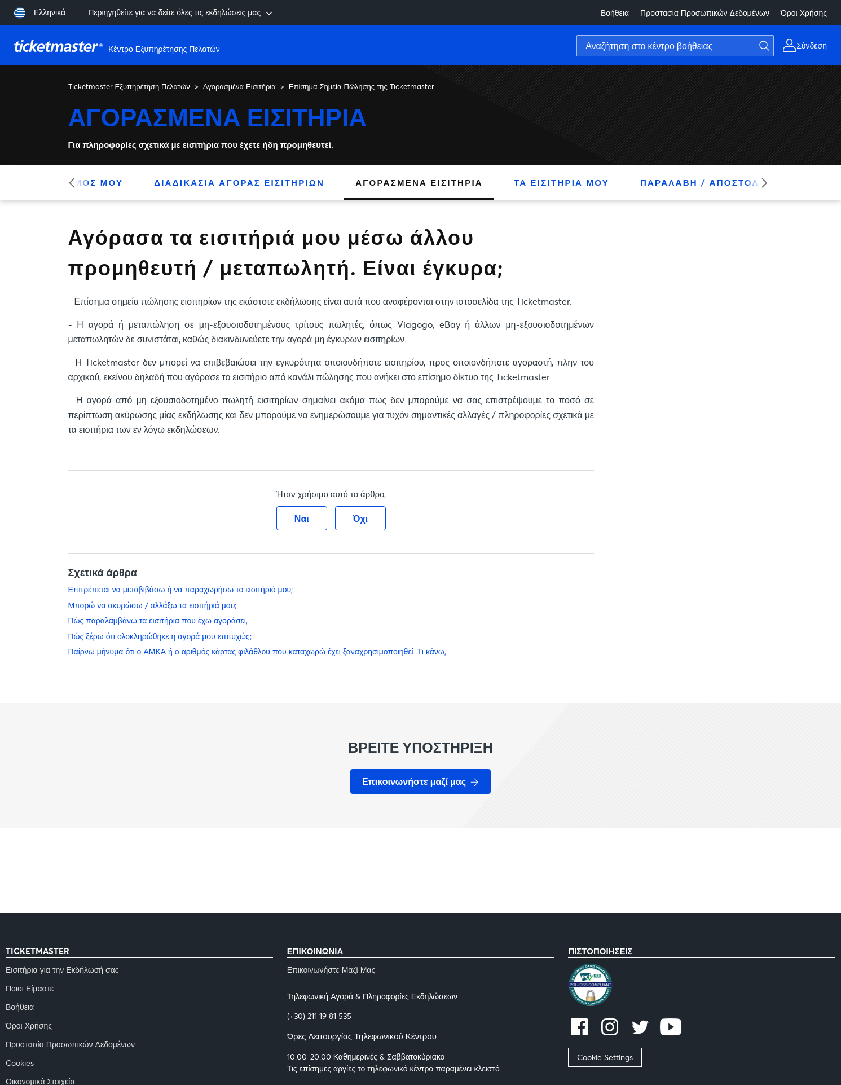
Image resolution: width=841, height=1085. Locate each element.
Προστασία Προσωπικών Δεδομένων (704, 12)
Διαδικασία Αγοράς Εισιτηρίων (239, 182)
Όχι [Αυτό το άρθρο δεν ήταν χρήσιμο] (360, 518)
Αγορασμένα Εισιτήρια (239, 86)
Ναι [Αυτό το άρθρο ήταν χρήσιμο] (301, 518)
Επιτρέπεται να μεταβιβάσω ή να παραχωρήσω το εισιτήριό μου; (180, 589)
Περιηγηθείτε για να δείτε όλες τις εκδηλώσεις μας (181, 12)
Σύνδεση (811, 45)
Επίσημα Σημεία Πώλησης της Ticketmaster (361, 86)
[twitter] (640, 1028)
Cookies (20, 1062)
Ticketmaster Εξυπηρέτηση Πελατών (129, 86)
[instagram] (609, 1028)
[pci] (701, 986)
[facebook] (579, 1028)
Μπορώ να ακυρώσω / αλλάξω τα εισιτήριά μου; (152, 605)
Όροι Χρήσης (804, 12)
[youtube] (670, 1028)
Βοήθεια (615, 12)
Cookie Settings (605, 1057)
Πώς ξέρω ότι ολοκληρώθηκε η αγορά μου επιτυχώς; (160, 636)
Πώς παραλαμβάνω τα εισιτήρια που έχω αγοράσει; (158, 620)
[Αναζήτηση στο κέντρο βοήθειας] (675, 45)
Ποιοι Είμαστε (30, 988)
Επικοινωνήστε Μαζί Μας (331, 969)
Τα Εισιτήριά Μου (561, 182)
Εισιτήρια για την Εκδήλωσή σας (62, 969)
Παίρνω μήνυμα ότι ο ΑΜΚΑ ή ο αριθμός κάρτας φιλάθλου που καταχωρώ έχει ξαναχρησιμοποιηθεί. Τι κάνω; (257, 651)
